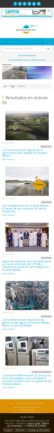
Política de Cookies (27, 410)
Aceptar (9, 429)
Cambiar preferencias (38, 429)
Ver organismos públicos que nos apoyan (27, 60)
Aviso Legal (34, 423)
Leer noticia (8, 159)
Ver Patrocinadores (27, 56)
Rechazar (20, 429)
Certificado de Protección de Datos (27, 412)
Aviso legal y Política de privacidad (27, 407)
